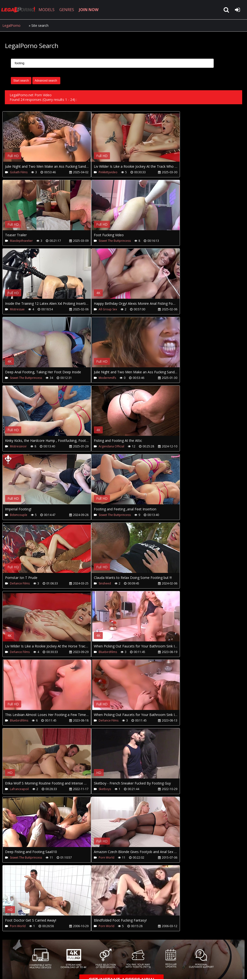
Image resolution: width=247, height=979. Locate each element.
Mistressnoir (18, 446)
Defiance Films (20, 583)
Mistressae (17, 309)
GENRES (66, 9)
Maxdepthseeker (21, 241)
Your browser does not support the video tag (53, 139)
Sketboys (105, 789)
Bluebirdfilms (108, 652)
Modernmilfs (107, 378)
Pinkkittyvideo (108, 172)
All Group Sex (108, 309)
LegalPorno (11, 25)
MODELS (47, 9)
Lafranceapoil (19, 789)
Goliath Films (18, 172)
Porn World (106, 857)
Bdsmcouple (18, 515)
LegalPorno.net (19, 9)
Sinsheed (105, 583)
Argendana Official (111, 446)
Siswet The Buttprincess (115, 241)
